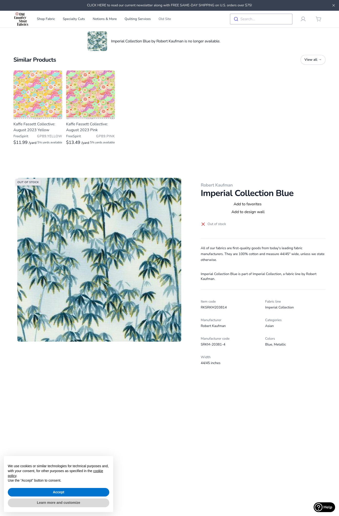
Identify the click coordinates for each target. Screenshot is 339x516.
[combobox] (261, 19)
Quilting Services (138, 19)
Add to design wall (248, 212)
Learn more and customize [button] (58, 503)
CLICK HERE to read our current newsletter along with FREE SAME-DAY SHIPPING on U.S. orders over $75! (169, 5)
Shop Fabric (46, 19)
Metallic (280, 344)
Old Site (165, 19)
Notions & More (105, 19)
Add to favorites (248, 204)
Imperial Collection (279, 307)
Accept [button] (58, 492)
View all (313, 59)
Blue (268, 344)
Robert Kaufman (217, 185)
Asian (269, 326)
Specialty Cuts (74, 19)
